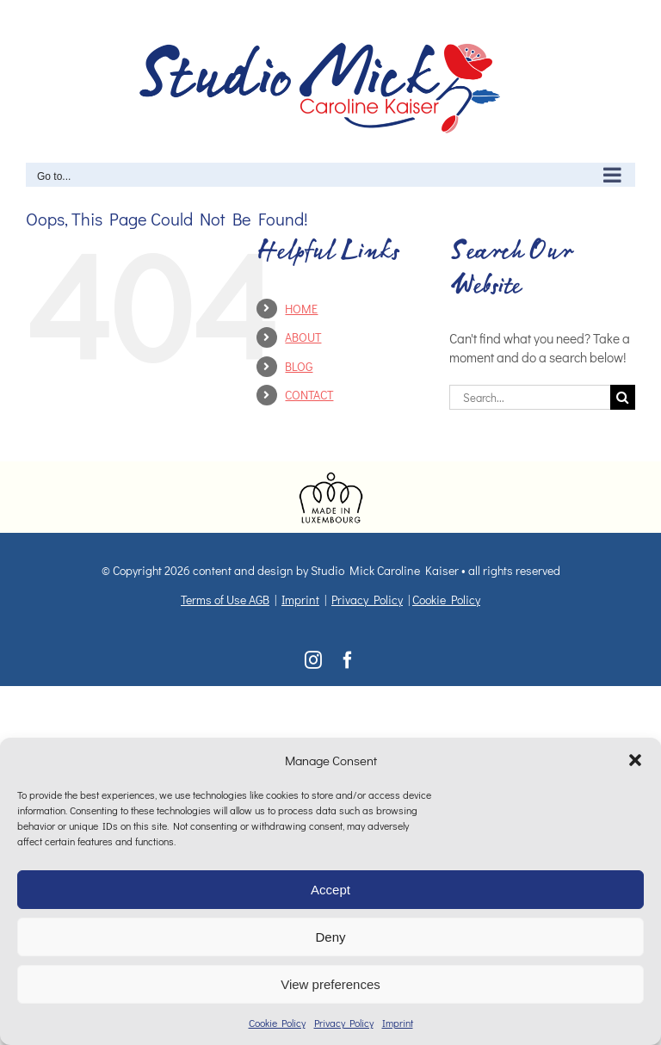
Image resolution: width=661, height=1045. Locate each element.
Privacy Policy (344, 1023)
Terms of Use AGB (225, 599)
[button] (635, 760)
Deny (330, 937)
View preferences (330, 984)
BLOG (298, 366)
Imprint (397, 1023)
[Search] (622, 397)
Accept (330, 889)
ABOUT (303, 337)
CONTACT (309, 394)
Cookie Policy (277, 1023)
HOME (301, 308)
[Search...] (529, 397)
